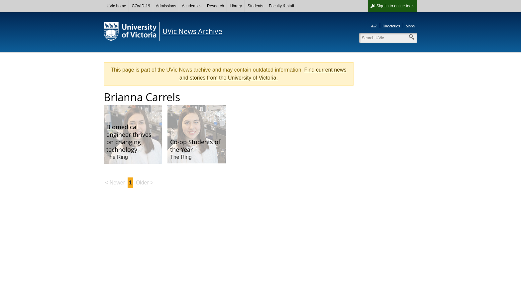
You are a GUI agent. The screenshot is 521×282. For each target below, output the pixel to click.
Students (255, 6)
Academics (191, 6)
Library (236, 6)
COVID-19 (141, 6)
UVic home (116, 6)
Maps (410, 26)
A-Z (374, 26)
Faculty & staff (281, 6)
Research (215, 6)
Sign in (395, 6)
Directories (391, 26)
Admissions (166, 6)
